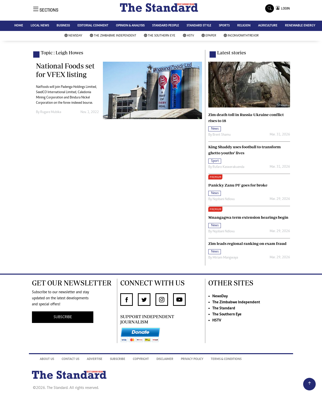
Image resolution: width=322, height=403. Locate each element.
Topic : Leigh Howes (62, 52)
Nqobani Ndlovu (224, 199)
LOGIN (284, 8)
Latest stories (231, 52)
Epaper (209, 36)
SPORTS (224, 25)
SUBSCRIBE (63, 317)
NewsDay (73, 36)
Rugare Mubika (50, 112)
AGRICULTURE (267, 25)
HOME (18, 25)
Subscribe (117, 359)
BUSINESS (63, 25)
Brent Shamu (222, 135)
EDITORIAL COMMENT (92, 25)
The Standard (223, 308)
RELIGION (244, 25)
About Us (47, 359)
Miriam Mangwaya (225, 258)
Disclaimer (164, 359)
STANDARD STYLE (199, 25)
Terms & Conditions (226, 359)
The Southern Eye (159, 36)
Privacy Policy (192, 359)
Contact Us (70, 359)
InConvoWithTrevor (241, 36)
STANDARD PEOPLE (165, 25)
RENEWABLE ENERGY (300, 25)
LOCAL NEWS (40, 25)
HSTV (188, 36)
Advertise (94, 359)
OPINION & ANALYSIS (130, 25)
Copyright (141, 359)
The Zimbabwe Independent (113, 36)
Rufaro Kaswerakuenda (228, 167)
